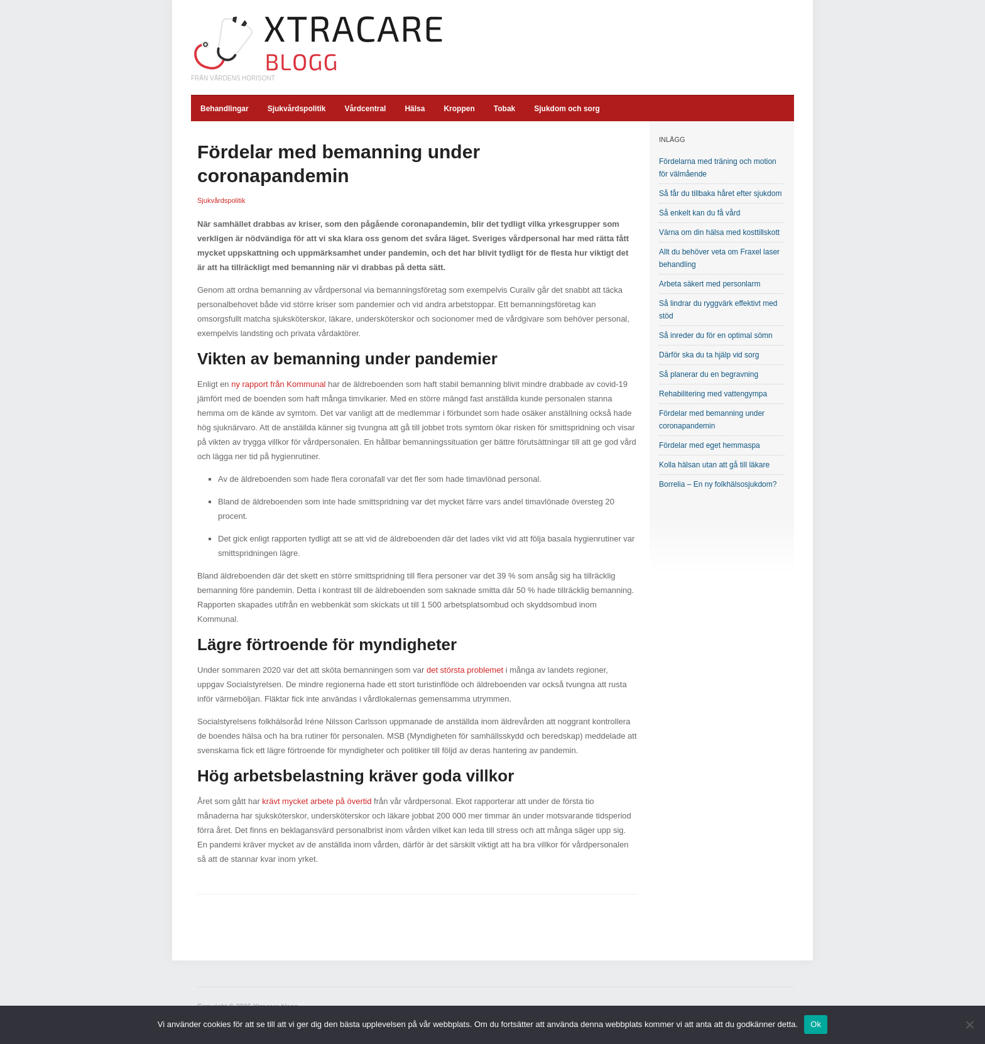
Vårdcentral (365, 108)
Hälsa (415, 108)
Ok (815, 1024)
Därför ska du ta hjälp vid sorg (709, 355)
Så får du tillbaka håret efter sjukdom (720, 193)
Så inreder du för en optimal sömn (716, 335)
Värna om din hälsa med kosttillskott (719, 232)
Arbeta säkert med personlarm (709, 284)
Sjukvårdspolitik (297, 108)
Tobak (504, 108)
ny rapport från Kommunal (278, 384)
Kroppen (459, 108)
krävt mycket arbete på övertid (316, 801)
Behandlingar (224, 108)
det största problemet (465, 670)
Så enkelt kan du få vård (699, 213)
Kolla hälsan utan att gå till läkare (714, 464)
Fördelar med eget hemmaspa (709, 445)
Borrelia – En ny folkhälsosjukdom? (717, 484)
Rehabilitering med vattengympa (713, 393)
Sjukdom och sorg (567, 108)
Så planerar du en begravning (708, 374)
